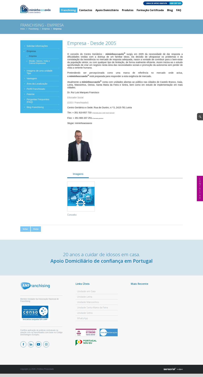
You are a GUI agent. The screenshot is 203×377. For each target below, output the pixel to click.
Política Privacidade (45, 370)
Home (35, 230)
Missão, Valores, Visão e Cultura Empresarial (39, 63)
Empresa (46, 30)
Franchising (33, 30)
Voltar (25, 230)
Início (22, 30)
